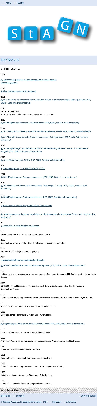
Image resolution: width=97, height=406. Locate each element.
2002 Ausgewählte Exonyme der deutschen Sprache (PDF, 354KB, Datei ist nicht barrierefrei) (44, 265)
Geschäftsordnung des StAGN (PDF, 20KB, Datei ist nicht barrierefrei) (34, 160)
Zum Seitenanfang (88, 396)
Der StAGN (10, 60)
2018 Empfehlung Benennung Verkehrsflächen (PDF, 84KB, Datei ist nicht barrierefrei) (41, 123)
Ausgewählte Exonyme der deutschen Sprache (24, 260)
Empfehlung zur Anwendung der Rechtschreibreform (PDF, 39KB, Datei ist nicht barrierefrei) (43, 324)
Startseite (2, 390)
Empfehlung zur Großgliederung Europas (21, 226)
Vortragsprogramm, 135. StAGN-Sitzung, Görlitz (24, 168)
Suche (21, 3)
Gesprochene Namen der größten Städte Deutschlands (27, 206)
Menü (8, 3)
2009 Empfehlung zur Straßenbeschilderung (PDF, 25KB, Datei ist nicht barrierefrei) (40, 197)
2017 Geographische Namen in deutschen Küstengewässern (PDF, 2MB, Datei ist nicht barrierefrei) (47, 131)
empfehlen (20, 396)
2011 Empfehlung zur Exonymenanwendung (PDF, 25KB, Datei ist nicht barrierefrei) (40, 177)
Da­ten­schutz (71, 402)
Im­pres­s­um (56, 402)
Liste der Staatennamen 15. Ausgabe (19, 91)
